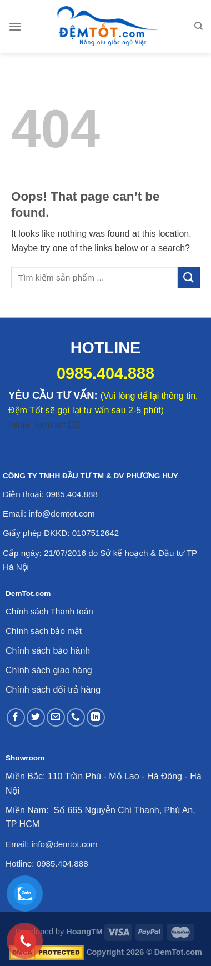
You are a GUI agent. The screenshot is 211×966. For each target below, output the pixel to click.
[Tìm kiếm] (198, 26)
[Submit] (189, 277)
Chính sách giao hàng (49, 670)
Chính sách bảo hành (48, 650)
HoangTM (84, 931)
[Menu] (15, 26)
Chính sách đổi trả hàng (53, 689)
